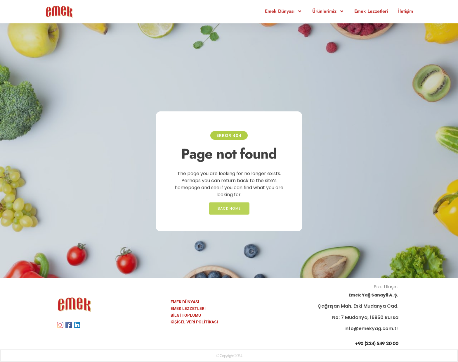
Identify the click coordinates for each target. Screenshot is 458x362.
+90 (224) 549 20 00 (376, 343)
